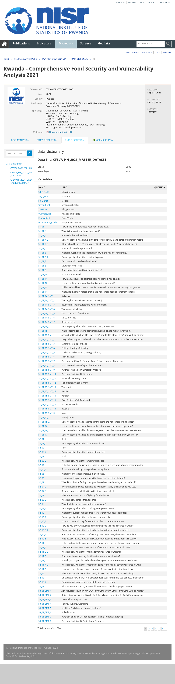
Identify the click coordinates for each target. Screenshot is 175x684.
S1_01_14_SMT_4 (46, 309)
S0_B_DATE (43, 192)
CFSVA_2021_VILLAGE (21, 168)
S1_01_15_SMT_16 (47, 400)
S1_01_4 (42, 235)
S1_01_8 (42, 265)
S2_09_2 (42, 508)
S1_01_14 (42, 291)
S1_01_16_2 (44, 430)
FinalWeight (44, 218)
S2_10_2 (42, 521)
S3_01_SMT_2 (44, 595)
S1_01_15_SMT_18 (47, 408)
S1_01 (41, 226)
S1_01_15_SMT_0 (46, 413)
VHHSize (42, 209)
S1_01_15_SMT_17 (47, 404)
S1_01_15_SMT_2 (46, 339)
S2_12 (41, 573)
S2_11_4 (42, 560)
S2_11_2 (42, 547)
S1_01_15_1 (44, 417)
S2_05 (41, 473)
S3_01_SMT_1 (44, 590)
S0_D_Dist (43, 200)
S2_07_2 (42, 486)
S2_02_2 (42, 452)
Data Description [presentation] (74, 140)
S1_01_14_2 (44, 326)
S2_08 (41, 495)
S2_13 (41, 577)
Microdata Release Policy (139, 52)
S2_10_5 (42, 538)
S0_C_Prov (43, 196)
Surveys (85, 43)
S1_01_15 (42, 330)
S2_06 (41, 478)
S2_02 (41, 447)
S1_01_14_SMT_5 (46, 313)
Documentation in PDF (59, 132)
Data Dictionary (79, 59)
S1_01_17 (42, 434)
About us (120, 2)
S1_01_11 (42, 278)
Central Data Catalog (25, 59)
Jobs (142, 2)
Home (6, 59)
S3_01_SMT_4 (44, 603)
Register (167, 52)
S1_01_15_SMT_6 (46, 356)
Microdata (66, 43)
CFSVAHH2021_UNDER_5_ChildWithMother (24, 181)
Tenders (151, 2)
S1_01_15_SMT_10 (47, 374)
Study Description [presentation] (47, 140)
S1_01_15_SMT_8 (46, 365)
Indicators (44, 43)
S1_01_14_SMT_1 (46, 296)
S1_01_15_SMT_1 (46, 335)
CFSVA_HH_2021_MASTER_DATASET (23, 174)
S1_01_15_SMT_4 (46, 348)
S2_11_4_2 (43, 564)
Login (157, 52)
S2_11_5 (42, 569)
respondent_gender (48, 222)
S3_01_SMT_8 (44, 621)
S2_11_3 (42, 556)
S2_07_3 (42, 491)
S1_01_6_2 (43, 257)
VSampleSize (44, 213)
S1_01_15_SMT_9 (46, 369)
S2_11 (41, 543)
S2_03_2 (42, 460)
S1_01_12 (42, 283)
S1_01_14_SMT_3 (46, 304)
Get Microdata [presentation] (102, 140)
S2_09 (41, 504)
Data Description (14, 163)
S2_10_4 (42, 534)
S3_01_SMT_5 (44, 608)
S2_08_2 (42, 499)
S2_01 (41, 439)
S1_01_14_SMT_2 (46, 300)
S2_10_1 (42, 517)
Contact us (164, 2)
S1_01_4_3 (43, 244)
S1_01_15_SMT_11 (47, 378)
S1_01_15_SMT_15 (47, 395)
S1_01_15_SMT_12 (47, 382)
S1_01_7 (42, 261)
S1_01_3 (42, 231)
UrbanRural (44, 205)
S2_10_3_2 (43, 530)
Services (132, 2)
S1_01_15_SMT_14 (47, 391)
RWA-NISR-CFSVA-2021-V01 (54, 59)
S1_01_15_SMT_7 (46, 361)
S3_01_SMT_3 (44, 599)
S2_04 (41, 465)
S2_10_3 (42, 525)
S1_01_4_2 (43, 239)
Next (164, 628)
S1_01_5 (42, 248)
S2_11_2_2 (43, 551)
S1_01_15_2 (44, 421)
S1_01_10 (42, 274)
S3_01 (41, 586)
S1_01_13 (42, 287)
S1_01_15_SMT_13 (47, 387)
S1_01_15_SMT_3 (46, 343)
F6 (94, 59)
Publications (21, 43)
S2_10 (41, 512)
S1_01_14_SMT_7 (46, 322)
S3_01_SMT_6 (44, 612)
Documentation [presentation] (20, 140)
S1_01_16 (42, 426)
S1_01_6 (42, 252)
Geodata (104, 43)
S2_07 (41, 482)
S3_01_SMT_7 (44, 616)
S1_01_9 (42, 270)
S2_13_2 (42, 582)
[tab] (20, 140)
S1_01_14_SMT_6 (46, 317)
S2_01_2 (42, 443)
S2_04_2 (42, 469)
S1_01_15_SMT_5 (46, 352)
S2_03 (41, 456)
